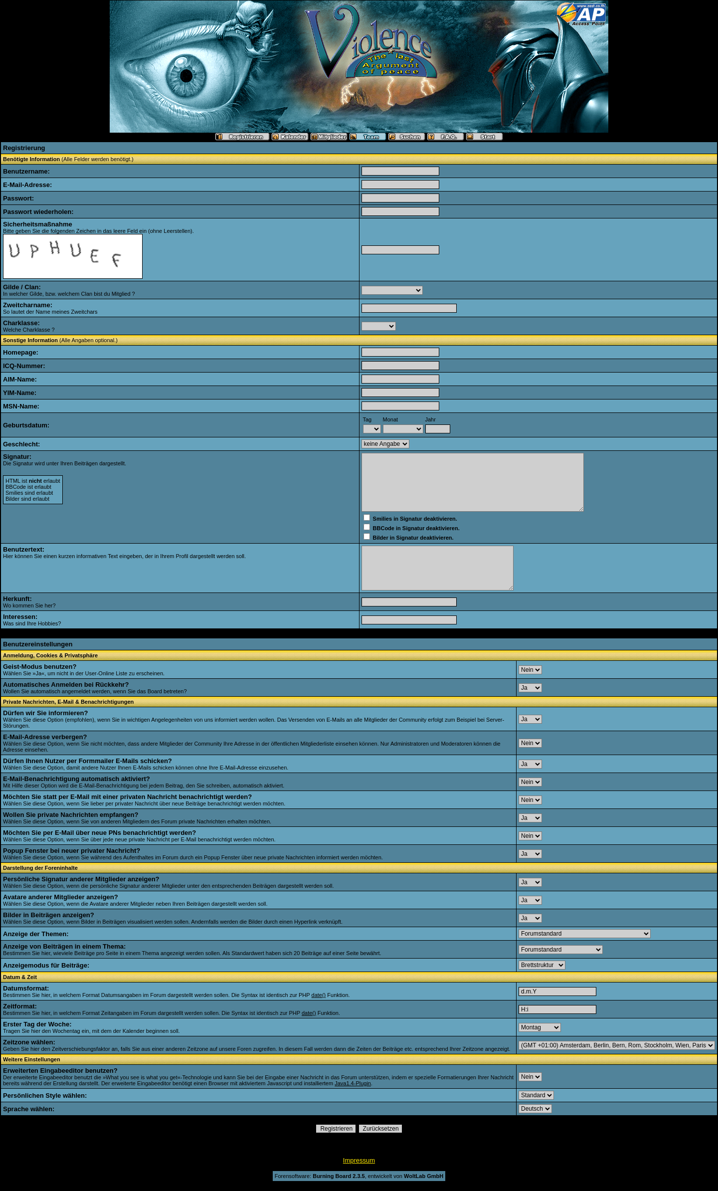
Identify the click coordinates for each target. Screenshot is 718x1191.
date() (319, 995)
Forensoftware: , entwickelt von (359, 1176)
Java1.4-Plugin (353, 1083)
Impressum (359, 1160)
